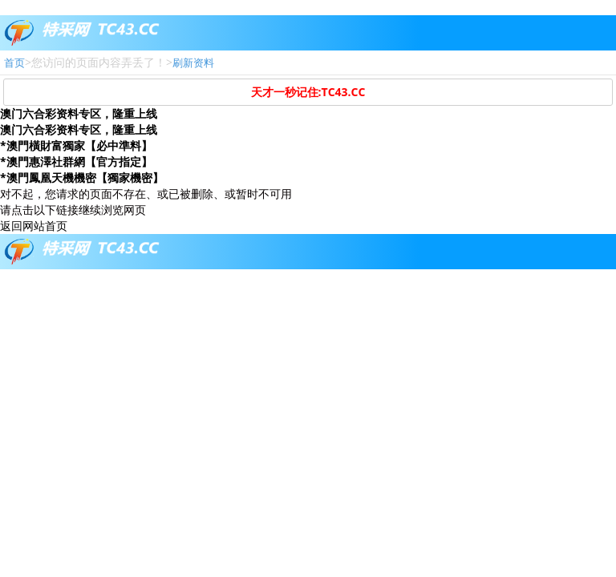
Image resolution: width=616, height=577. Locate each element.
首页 (14, 62)
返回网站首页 (33, 225)
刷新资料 (193, 62)
